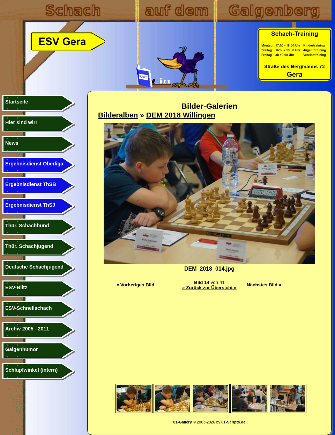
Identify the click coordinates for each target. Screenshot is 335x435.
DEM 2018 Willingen (180, 115)
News (11, 143)
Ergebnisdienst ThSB (30, 184)
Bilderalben (118, 115)
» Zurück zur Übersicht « (209, 287)
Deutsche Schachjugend (34, 267)
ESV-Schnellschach (28, 308)
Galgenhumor (21, 349)
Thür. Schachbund (27, 225)
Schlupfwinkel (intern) (31, 370)
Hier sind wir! (21, 122)
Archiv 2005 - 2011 (27, 328)
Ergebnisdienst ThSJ (30, 205)
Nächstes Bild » (264, 284)
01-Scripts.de (233, 422)
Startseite (16, 102)
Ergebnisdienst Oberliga (34, 163)
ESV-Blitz (16, 287)
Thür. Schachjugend (29, 246)
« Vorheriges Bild (136, 284)
